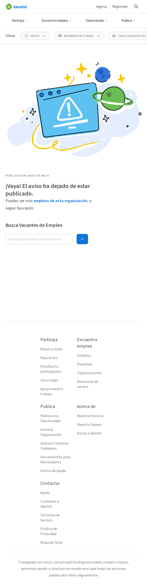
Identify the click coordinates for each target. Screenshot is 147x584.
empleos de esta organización (60, 201)
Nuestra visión (51, 349)
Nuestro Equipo (89, 424)
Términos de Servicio (50, 518)
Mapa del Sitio (51, 542)
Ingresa (101, 6)
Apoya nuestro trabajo (51, 391)
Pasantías (84, 364)
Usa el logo (49, 380)
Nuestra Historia (90, 415)
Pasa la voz (49, 357)
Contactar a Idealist (49, 504)
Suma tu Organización (50, 432)
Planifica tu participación (50, 369)
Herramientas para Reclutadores (55, 460)
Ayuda (45, 492)
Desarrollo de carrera (87, 384)
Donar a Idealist (89, 433)
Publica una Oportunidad (50, 418)
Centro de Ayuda (53, 470)
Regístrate (120, 6)
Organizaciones (89, 372)
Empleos (84, 355)
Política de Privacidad (48, 531)
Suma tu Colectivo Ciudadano (54, 446)
